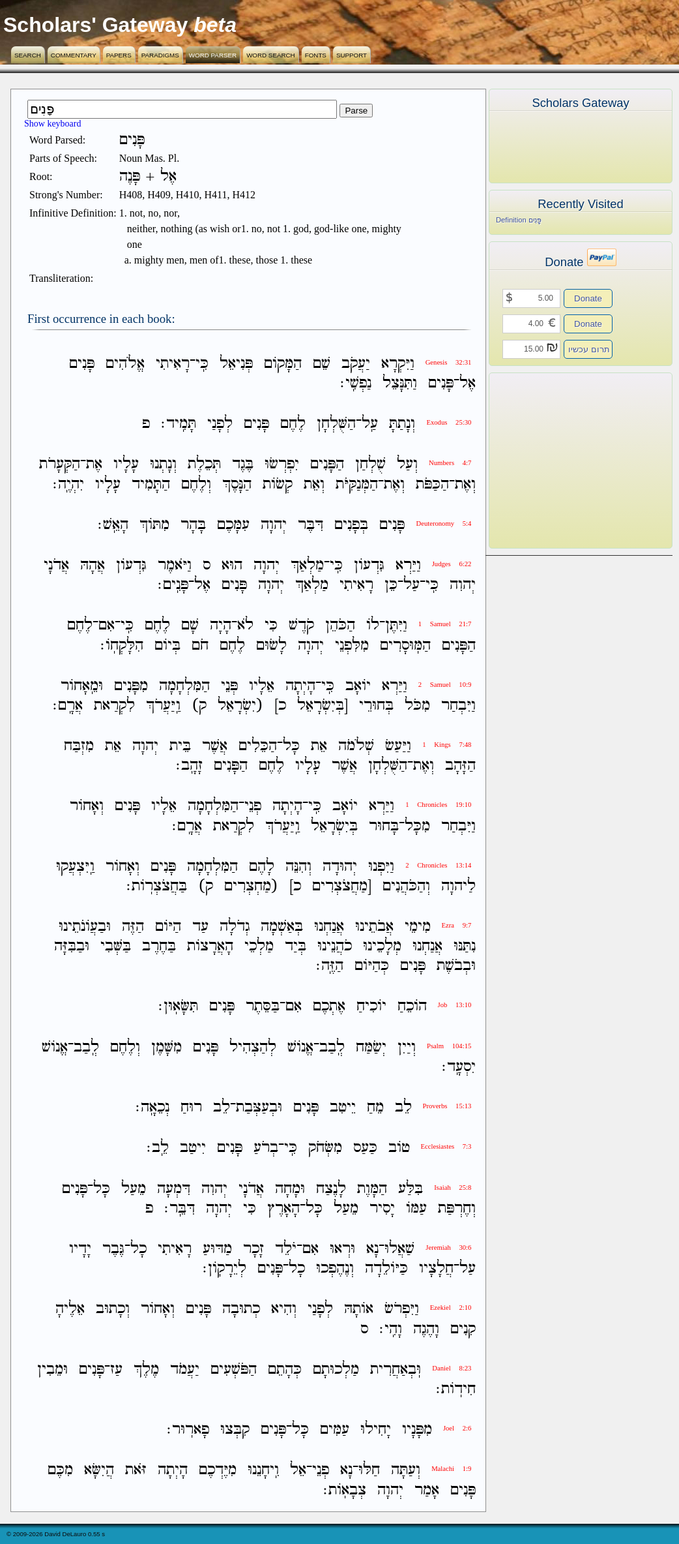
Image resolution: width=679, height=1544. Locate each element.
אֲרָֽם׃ (68, 705)
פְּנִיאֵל (236, 364)
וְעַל (407, 465)
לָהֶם (261, 866)
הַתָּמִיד (151, 484)
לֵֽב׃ (158, 1148)
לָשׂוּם (271, 645)
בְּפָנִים (351, 525)
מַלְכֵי (259, 946)
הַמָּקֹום (283, 364)
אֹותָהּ (358, 1309)
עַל (411, 585)
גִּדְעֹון (369, 565)
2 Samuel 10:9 (445, 684)
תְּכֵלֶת (204, 465)
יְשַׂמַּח (371, 1047)
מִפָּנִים (131, 686)
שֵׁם (321, 364)
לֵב (403, 1107)
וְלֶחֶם (196, 484)
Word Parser (213, 55)
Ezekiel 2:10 (451, 1307)
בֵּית (180, 746)
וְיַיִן (406, 1047)
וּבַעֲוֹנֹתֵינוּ (85, 926)
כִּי (271, 626)
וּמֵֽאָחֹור (82, 686)
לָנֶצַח (331, 1189)
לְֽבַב (332, 1047)
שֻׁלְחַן (370, 465)
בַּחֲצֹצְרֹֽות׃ (156, 886)
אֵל (298, 1471)
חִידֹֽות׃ (456, 1389)
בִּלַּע (410, 1189)
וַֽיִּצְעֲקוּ (75, 866)
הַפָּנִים (327, 465)
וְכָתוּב (113, 1309)
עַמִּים (334, 1429)
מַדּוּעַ (217, 1249)
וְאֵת (314, 484)
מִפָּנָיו (417, 1429)
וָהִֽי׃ (390, 1329)
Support (351, 55)
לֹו (372, 626)
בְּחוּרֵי (376, 705)
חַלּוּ (369, 1471)
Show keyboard (52, 124)
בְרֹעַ (265, 1148)
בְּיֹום (167, 645)
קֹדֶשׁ (301, 626)
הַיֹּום (168, 926)
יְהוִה (463, 585)
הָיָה (220, 626)
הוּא (232, 565)
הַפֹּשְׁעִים (233, 1369)
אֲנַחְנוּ (329, 926)
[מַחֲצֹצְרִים (341, 886)
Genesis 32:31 (449, 362)
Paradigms (160, 55)
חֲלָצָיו (436, 1268)
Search (27, 55)
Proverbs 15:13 (447, 1106)
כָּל (291, 746)
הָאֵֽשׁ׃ (113, 525)
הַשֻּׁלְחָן (336, 424)
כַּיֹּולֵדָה (386, 1268)
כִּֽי (202, 364)
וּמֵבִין (52, 1369)
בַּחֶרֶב (159, 946)
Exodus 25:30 (448, 422)
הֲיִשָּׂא (99, 1471)
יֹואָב (358, 686)
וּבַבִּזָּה (71, 946)
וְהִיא (283, 1309)
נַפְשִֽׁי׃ (355, 383)
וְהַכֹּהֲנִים (406, 886)
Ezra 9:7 (457, 925)
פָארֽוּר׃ (188, 1429)
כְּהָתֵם (285, 1369)
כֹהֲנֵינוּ (334, 946)
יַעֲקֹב (355, 364)
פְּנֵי (229, 686)
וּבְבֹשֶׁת (456, 966)
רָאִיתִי (173, 364)
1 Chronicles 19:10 (438, 804)
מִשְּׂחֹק (325, 1148)
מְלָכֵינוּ (382, 946)
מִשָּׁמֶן (166, 1047)
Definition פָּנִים (519, 220)
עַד (200, 926)
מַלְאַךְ (307, 565)
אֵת (319, 746)
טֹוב (399, 1148)
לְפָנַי (220, 424)
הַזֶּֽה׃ (329, 966)
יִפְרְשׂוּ (282, 465)
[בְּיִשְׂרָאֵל (322, 705)
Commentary (73, 55)
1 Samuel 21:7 (445, 624)
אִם (106, 626)
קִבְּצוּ (235, 1429)
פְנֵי (252, 806)
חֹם (200, 645)
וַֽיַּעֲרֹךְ (163, 705)
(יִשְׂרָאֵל (240, 705)
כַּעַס (365, 1148)
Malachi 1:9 (451, 1468)
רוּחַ (191, 1107)
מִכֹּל (417, 705)
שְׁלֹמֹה (356, 746)
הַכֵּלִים (257, 746)
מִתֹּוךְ (154, 525)
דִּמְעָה (173, 1189)
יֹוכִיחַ (371, 1007)
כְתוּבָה (241, 1309)
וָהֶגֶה (426, 1329)
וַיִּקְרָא (397, 364)
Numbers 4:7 (450, 462)
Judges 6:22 (452, 564)
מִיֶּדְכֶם (218, 1471)
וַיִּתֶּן (396, 626)
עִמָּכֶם (233, 525)
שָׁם (190, 626)
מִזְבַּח (79, 746)
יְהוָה (274, 525)
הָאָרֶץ (283, 1208)
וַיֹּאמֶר (175, 565)
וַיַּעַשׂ (398, 746)
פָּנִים (81, 364)
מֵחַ (375, 1107)
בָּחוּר (384, 826)
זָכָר (253, 1249)
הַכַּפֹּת (432, 484)
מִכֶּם (60, 1471)
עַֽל (370, 424)
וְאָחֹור (87, 806)
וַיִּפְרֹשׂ (401, 1309)
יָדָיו (80, 1249)
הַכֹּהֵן (340, 626)
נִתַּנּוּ (465, 946)
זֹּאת (136, 1471)
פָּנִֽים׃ (173, 585)
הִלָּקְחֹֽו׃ (121, 645)
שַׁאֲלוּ (399, 1249)
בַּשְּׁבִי (115, 946)
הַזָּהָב (460, 765)
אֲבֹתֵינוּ (374, 926)
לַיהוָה (458, 886)
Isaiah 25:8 (452, 1187)
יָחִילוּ (375, 1429)
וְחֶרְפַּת (457, 1208)
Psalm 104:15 (449, 1046)
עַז (116, 1369)
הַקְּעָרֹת (59, 465)
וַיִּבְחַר (458, 705)
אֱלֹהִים (125, 364)
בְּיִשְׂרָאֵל (334, 826)
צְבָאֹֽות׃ (344, 1490)
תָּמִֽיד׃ (178, 424)
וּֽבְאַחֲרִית (395, 1369)
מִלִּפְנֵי (352, 645)
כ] (280, 705)
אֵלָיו (261, 686)
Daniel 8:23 (451, 1368)
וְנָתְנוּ (163, 465)
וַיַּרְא (408, 565)
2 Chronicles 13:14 (438, 865)
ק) (199, 705)
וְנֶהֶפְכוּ (335, 1268)
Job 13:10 (455, 1004)
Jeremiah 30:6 (448, 1247)
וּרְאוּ (342, 1249)
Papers (119, 55)
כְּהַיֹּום (371, 966)
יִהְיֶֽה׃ (68, 484)
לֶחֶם (293, 424)
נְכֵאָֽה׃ (152, 1107)
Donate (588, 298)
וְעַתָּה (405, 1471)
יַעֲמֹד (184, 1369)
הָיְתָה (300, 686)
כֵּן (390, 585)
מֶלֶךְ (146, 1369)
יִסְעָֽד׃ (459, 1067)
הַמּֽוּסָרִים (405, 645)
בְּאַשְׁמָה (282, 926)
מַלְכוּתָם (336, 1369)
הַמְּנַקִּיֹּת (357, 484)
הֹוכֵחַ (412, 1007)
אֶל (467, 383)
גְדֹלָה (235, 926)
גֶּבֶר (113, 1249)
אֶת (94, 465)
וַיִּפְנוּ (381, 866)
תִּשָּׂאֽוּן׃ (178, 1007)
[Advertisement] (561, 460)
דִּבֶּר (310, 525)
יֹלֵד (285, 1249)
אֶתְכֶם (329, 1007)
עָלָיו (126, 465)
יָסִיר (382, 1208)
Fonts (315, 55)
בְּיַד (295, 946)
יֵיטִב (343, 1107)
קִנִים (463, 1329)
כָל (138, 1249)
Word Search (270, 55)
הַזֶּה (133, 926)
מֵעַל (133, 1189)
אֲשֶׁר (214, 746)
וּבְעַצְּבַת (259, 1107)
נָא (372, 1249)
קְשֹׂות (278, 484)
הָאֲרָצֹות (210, 946)
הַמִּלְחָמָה (184, 686)
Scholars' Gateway (95, 25)
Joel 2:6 (457, 1428)
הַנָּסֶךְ (237, 484)
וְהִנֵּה (298, 866)
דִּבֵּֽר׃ (179, 1208)
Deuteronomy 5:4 (443, 523)
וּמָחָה (290, 1189)
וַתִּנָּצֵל (400, 383)
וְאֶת (465, 484)
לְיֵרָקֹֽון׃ (224, 1268)
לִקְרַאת (114, 705)
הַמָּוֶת (372, 1189)
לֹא (245, 626)
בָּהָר (193, 525)
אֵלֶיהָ (70, 1309)
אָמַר (426, 1490)
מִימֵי (418, 926)
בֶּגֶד (242, 465)
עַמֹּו (416, 1208)
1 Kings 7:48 (446, 744)
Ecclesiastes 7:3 (446, 1146)
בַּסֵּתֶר (263, 1007)
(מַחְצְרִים (251, 886)
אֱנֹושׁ (300, 1047)
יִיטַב (193, 1148)
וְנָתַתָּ (402, 424)
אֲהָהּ (92, 565)
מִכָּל (417, 826)
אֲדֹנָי (56, 565)
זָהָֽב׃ (189, 765)
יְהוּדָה (340, 866)
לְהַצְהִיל (252, 1047)
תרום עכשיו (589, 349)
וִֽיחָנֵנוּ (263, 1471)
